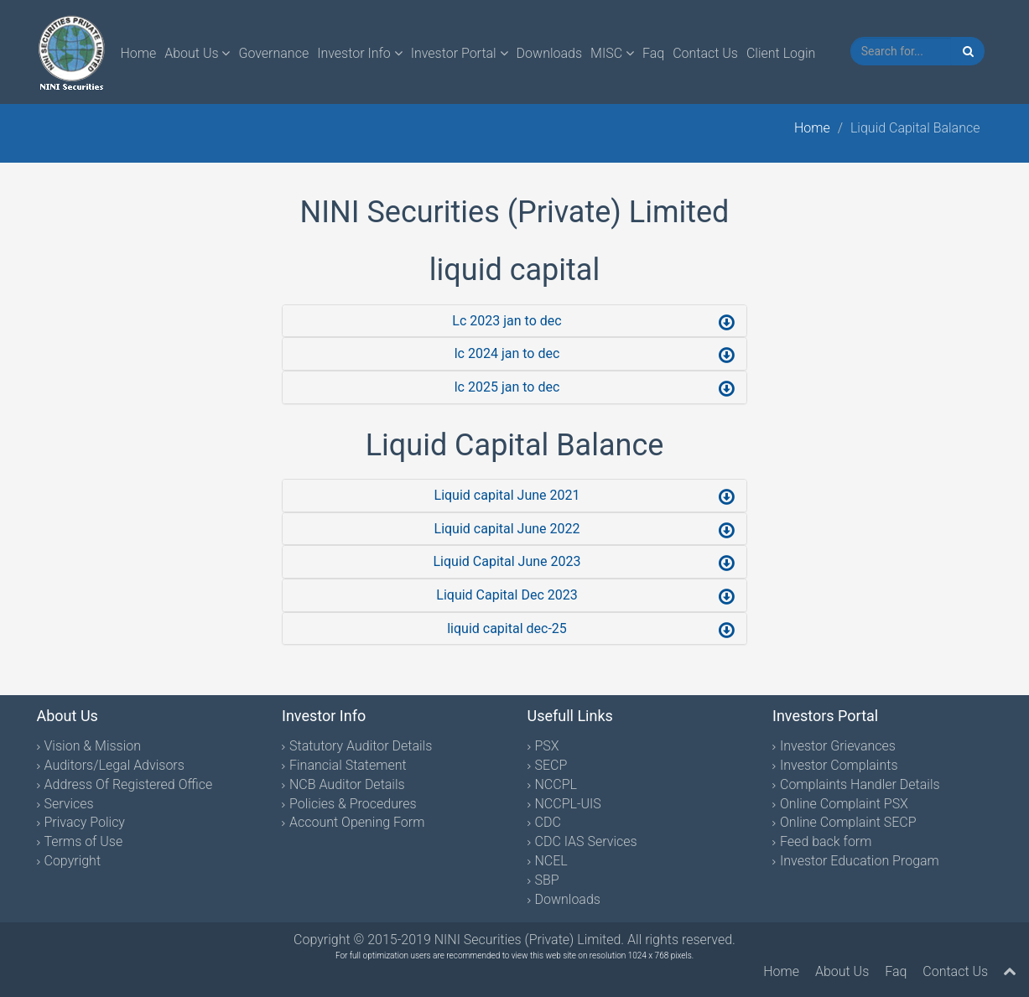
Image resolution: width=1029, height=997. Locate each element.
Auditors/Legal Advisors (114, 765)
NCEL (551, 861)
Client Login (780, 53)
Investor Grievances (838, 746)
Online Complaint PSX (844, 804)
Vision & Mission (93, 746)
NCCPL (556, 784)
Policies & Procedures (353, 804)
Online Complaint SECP (848, 822)
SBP (547, 880)
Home (139, 53)
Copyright (72, 861)
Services (69, 804)
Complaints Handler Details (860, 784)
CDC (548, 822)
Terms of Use (83, 841)
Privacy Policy (84, 822)
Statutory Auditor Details (360, 746)
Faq (653, 53)
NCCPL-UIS (568, 804)
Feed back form (825, 841)
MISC (612, 53)
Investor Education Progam (859, 861)
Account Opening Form (356, 822)
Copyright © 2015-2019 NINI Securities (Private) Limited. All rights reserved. (514, 940)
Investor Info (359, 53)
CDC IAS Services (586, 841)
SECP (551, 765)
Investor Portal (459, 53)
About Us (197, 53)
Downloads (549, 53)
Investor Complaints (838, 765)
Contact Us (705, 53)
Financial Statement (348, 765)
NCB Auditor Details (347, 784)
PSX (547, 746)
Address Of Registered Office (128, 784)
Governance (273, 53)
